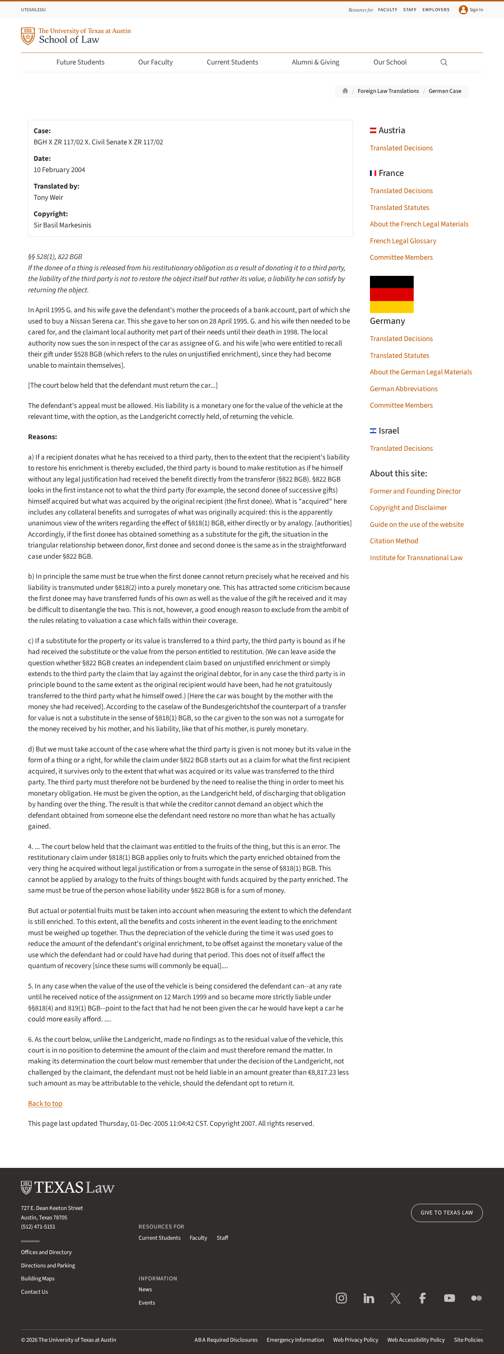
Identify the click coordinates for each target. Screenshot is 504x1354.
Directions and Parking (48, 1265)
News (145, 1289)
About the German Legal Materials (421, 372)
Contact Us (34, 1292)
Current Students (237, 62)
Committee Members (401, 257)
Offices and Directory (46, 1252)
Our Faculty (160, 62)
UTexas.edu (33, 9)
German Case (445, 91)
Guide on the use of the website (417, 524)
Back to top (45, 1103)
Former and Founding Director (415, 491)
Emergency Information (295, 1340)
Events (147, 1303)
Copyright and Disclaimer (408, 508)
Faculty (388, 9)
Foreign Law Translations (388, 91)
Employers (436, 9)
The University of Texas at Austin (77, 1340)
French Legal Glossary (403, 241)
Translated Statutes (399, 208)
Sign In (471, 9)
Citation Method (394, 541)
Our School (394, 62)
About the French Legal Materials (419, 224)
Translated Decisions (401, 148)
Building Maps (38, 1278)
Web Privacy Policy (355, 1340)
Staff (410, 9)
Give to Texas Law (447, 1213)
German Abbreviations (404, 389)
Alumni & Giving (320, 62)
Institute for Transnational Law (416, 558)
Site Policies (468, 1340)
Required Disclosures (226, 1340)
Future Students (85, 62)
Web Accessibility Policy (416, 1340)
